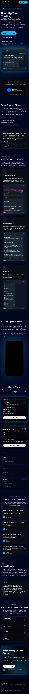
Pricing (12, 687)
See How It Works (8, 37)
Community (21, 687)
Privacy (6, 690)
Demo (7, 687)
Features (3, 687)
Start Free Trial (23, 2)
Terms (11, 690)
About (16, 687)
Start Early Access (14, 446)
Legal (2, 690)
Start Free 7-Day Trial (9, 33)
